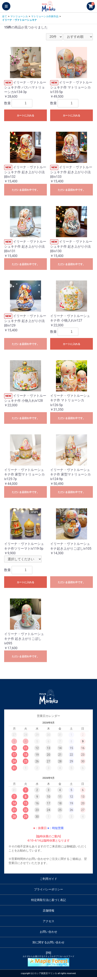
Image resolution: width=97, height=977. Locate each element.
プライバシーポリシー (48, 889)
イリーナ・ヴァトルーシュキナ (19, 19)
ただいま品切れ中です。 (25, 189)
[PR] (48, 958)
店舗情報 (48, 910)
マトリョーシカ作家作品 (44, 16)
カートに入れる (25, 115)
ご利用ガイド (48, 878)
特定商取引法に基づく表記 (48, 900)
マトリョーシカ (19, 16)
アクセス (48, 921)
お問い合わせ (48, 931)
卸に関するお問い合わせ (48, 942)
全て (4, 16)
